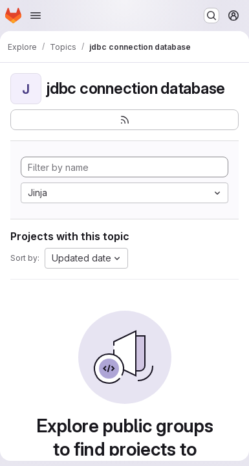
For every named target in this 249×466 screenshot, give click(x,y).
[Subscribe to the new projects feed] (124, 119)
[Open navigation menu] (35, 15)
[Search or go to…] (211, 15)
